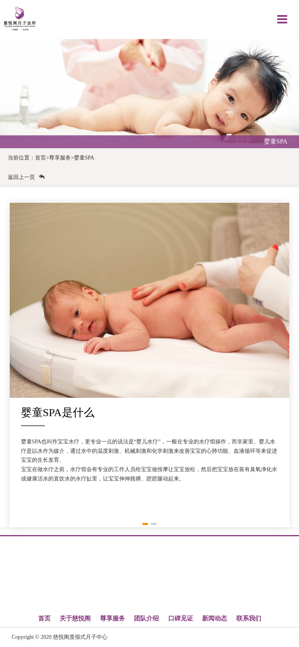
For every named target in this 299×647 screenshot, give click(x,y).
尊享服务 (60, 158)
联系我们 (248, 618)
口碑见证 (180, 618)
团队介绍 (146, 618)
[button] (145, 524)
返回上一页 (26, 177)
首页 (40, 158)
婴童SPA (84, 158)
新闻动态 (214, 618)
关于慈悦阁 (75, 618)
